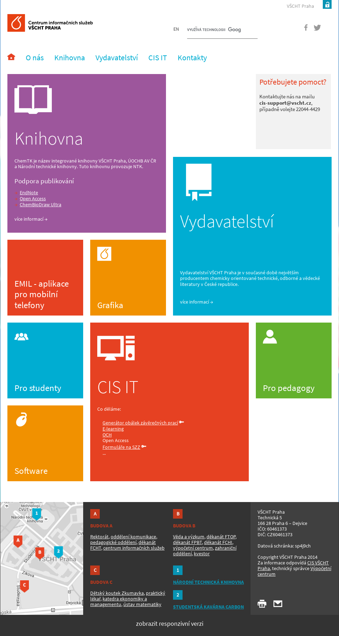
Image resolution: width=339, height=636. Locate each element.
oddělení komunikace (133, 536)
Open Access (33, 198)
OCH (107, 435)
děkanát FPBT (187, 542)
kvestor (202, 553)
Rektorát (99, 536)
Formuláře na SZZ (121, 447)
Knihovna (48, 138)
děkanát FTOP (221, 536)
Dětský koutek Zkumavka (117, 593)
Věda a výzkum (188, 536)
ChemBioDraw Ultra (40, 204)
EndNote (29, 192)
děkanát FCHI (218, 542)
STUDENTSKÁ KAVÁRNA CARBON (208, 607)
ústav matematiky (142, 604)
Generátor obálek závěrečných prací (140, 423)
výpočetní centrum (193, 548)
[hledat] (214, 30)
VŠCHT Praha (300, 6)
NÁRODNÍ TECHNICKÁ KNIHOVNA (208, 582)
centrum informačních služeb (134, 548)
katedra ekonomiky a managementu (118, 601)
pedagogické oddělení (113, 542)
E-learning (113, 429)
